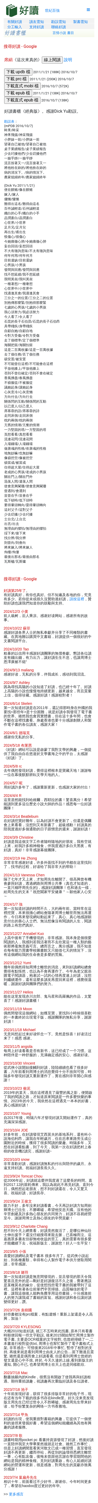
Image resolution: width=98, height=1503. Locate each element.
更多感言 (16, 1494)
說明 (68, 59)
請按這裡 (77, 599)
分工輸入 (14, 27)
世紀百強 (52, 10)
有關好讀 (14, 22)
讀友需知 (36, 22)
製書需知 (80, 22)
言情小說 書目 (63, 33)
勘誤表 (9, 121)
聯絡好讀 (58, 27)
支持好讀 (36, 27)
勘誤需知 (58, 22)
